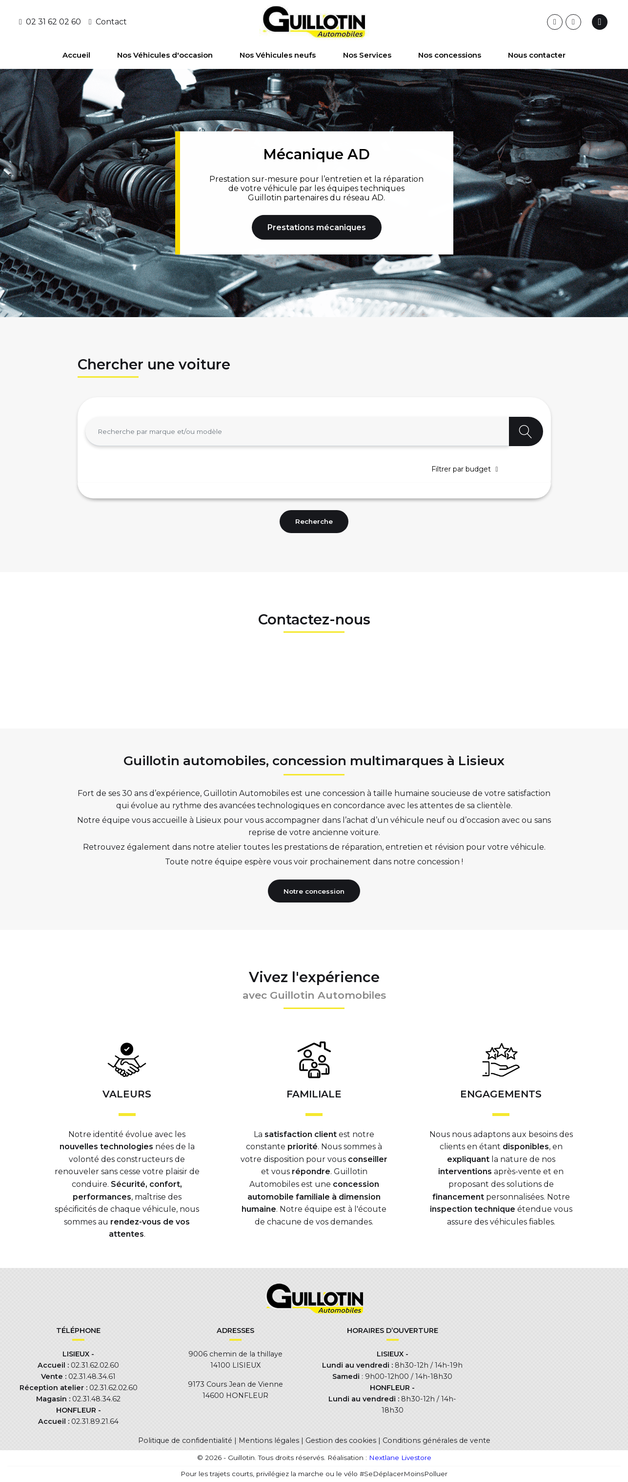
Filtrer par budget (461, 469)
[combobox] (297, 431)
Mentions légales (269, 1440)
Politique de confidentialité (185, 1440)
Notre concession (314, 891)
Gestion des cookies (340, 1440)
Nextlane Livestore (399, 1457)
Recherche (314, 521)
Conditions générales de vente (436, 1440)
